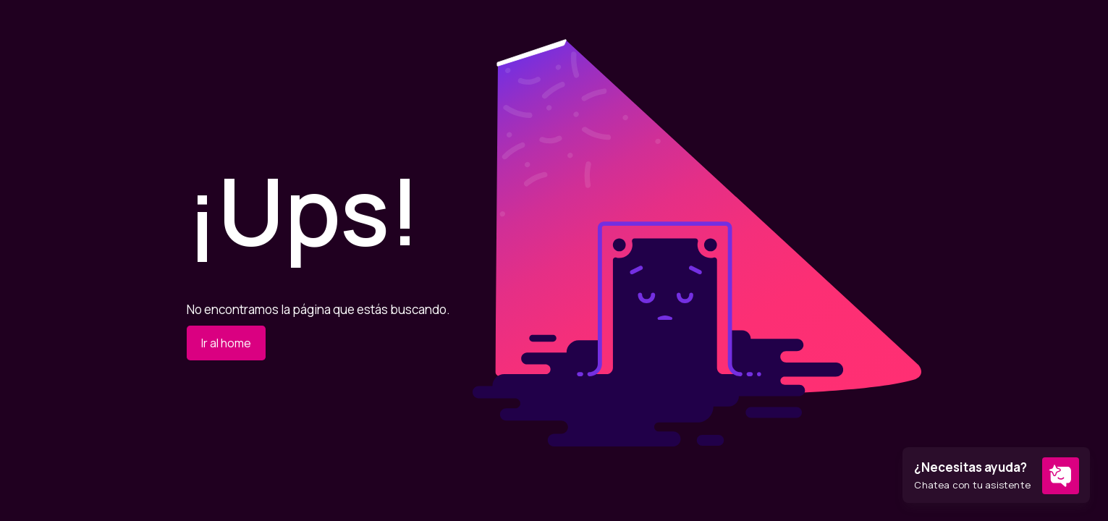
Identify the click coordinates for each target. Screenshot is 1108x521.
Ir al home (226, 343)
